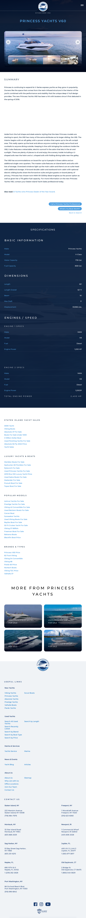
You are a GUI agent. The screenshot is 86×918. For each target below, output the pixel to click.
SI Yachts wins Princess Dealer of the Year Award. (34, 192)
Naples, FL (9, 862)
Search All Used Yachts (11, 722)
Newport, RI (66, 824)
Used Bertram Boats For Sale (16, 510)
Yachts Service (11, 751)
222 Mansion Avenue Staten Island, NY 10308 (14, 811)
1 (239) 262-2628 (11, 873)
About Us (9, 773)
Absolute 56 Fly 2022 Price (15, 444)
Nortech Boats (10, 568)
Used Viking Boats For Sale (15, 519)
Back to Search (75, 213)
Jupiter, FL (65, 843)
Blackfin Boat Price (12, 537)
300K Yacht (9, 426)
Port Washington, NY (14, 881)
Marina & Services (12, 746)
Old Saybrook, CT (68, 862)
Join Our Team (11, 787)
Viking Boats (9, 429)
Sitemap (27, 778)
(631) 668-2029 (11, 835)
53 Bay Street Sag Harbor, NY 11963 (15, 849)
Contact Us (9, 790)
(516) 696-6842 (11, 892)
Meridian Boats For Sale (14, 462)
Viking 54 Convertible (13, 558)
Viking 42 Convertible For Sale (17, 507)
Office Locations (11, 784)
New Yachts (10, 688)
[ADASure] (42, 911)
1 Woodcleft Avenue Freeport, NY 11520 (69, 811)
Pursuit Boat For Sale (13, 483)
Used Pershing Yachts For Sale (17, 441)
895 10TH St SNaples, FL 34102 (12, 868)
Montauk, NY (10, 824)
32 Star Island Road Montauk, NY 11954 (13, 831)
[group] (43, 49)
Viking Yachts (10, 693)
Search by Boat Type (13, 735)
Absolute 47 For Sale (13, 432)
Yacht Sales (9, 447)
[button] (8, 42)
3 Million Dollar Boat (12, 438)
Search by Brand (11, 732)
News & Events (11, 759)
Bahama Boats (10, 534)
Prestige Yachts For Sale (14, 504)
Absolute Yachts (11, 699)
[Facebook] (35, 904)
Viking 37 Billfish (11, 528)
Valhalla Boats (11, 705)
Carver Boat (9, 513)
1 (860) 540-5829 (68, 873)
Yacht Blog (9, 764)
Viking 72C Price (11, 571)
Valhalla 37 (8, 574)
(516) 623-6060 (67, 816)
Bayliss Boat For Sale (13, 522)
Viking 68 (8, 561)
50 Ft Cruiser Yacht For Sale (16, 525)
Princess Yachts (11, 696)
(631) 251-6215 (10, 854)
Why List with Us (12, 781)
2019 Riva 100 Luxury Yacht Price (18, 474)
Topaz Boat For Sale (12, 486)
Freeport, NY (66, 805)
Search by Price (11, 738)
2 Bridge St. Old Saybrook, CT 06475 (71, 868)
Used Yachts (10, 716)
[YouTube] (48, 904)
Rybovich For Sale (12, 468)
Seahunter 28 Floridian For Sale (17, 465)
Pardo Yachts (10, 708)
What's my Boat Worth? (70, 209)
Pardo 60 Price (10, 565)
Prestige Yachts (11, 702)
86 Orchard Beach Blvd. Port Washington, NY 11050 (16, 887)
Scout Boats (29, 693)
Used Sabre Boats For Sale (15, 477)
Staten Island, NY (12, 805)
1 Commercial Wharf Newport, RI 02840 (70, 831)
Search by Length (31, 721)
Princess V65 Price (12, 552)
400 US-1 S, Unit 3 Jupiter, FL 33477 (68, 849)
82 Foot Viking (10, 555)
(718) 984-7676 (11, 816)
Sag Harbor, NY (11, 843)
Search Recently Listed (11, 727)
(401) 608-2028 (67, 835)
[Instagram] (41, 904)
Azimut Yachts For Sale (14, 501)
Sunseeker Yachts (11, 516)
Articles (27, 764)
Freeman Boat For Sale (14, 531)
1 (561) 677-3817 (67, 854)
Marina (27, 751)
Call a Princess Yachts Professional (65, 204)
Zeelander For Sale (12, 480)
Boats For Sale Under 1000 (15, 435)
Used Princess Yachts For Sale (17, 471)
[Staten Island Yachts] (43, 8)
